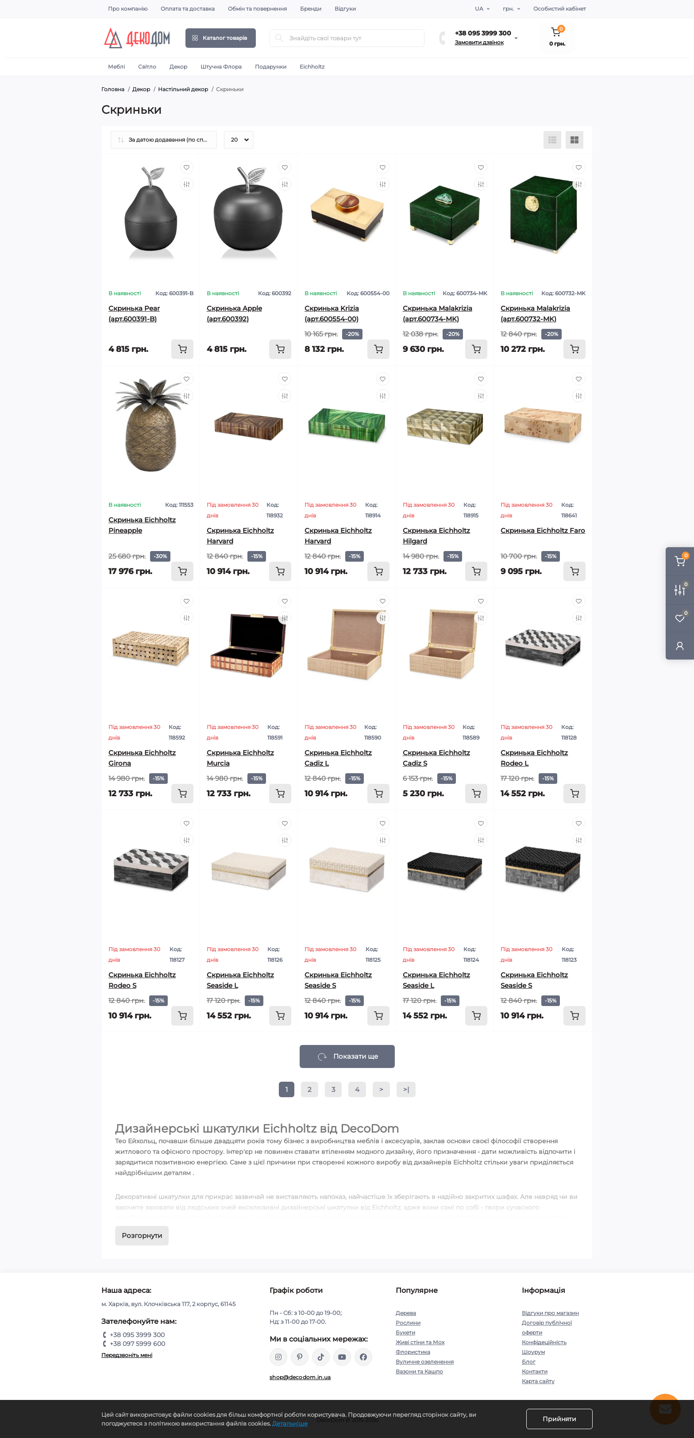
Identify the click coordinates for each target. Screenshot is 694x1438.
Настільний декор (183, 89)
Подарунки (270, 66)
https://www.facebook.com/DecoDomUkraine (363, 1357)
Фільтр (8, 723)
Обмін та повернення (257, 8)
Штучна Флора (221, 66)
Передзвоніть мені (126, 1355)
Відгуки (345, 8)
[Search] (279, 38)
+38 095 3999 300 (483, 33)
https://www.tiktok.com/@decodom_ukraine (321, 1357)
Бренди (310, 8)
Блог (529, 1361)
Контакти (534, 1371)
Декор (178, 66)
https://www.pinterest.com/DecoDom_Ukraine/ (299, 1357)
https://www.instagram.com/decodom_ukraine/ (278, 1357)
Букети (405, 1332)
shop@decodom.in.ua (300, 1377)
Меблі (116, 66)
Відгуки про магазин (550, 1313)
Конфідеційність (544, 1342)
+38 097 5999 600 (137, 1344)
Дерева (406, 1313)
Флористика (413, 1352)
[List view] (552, 140)
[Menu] (220, 38)
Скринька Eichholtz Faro (543, 530)
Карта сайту (538, 1381)
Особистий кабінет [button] (559, 8)
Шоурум (533, 1352)
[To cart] (182, 349)
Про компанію (127, 8)
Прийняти (559, 1419)
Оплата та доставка (188, 8)
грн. (508, 8)
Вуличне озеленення (425, 1361)
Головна (112, 89)
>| (406, 1089)
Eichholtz (312, 66)
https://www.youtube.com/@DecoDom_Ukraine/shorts (342, 1357)
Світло (147, 66)
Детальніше (290, 1423)
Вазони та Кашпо (419, 1371)
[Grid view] (574, 140)
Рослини (408, 1322)
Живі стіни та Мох (420, 1342)
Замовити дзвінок (479, 42)
